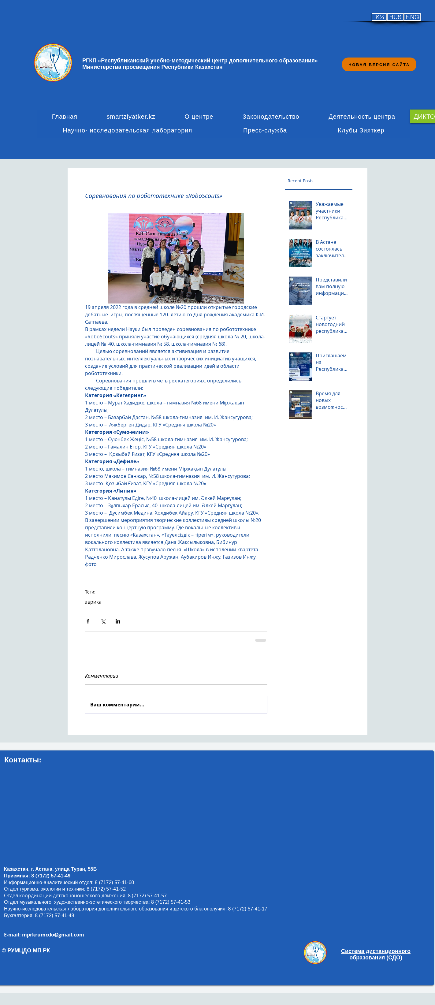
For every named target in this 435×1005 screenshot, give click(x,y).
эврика (93, 602)
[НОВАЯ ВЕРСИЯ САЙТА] (379, 64)
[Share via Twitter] (103, 621)
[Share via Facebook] (88, 621)
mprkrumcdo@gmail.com (53, 934)
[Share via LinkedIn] (118, 621)
